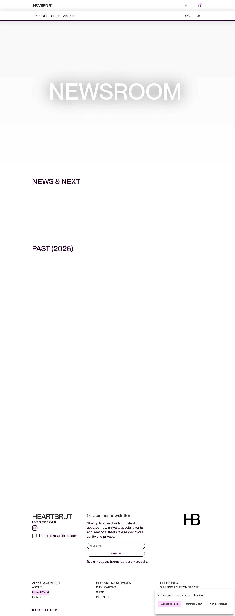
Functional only (194, 603)
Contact (38, 597)
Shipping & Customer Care (179, 587)
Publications (106, 587)
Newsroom (40, 592)
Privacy (200, 611)
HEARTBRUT (42, 5)
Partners (103, 597)
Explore (40, 16)
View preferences (219, 603)
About (69, 16)
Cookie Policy (189, 611)
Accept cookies (169, 603)
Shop (55, 16)
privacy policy (140, 561)
